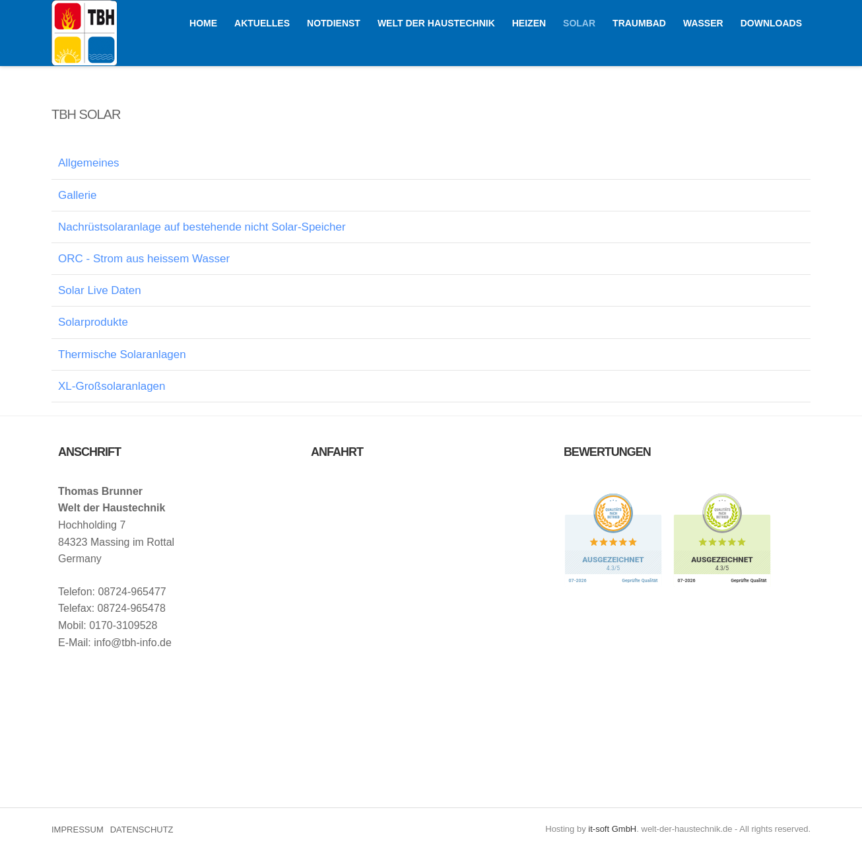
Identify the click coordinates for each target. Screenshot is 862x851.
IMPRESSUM (77, 829)
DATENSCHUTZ (142, 829)
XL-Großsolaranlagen (112, 386)
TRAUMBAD (639, 23)
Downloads (771, 23)
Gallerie (77, 195)
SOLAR (579, 23)
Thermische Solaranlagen (122, 354)
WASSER (703, 23)
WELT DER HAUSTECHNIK (436, 23)
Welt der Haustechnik (84, 32)
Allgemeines (88, 163)
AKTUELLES (262, 23)
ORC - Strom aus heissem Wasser (144, 258)
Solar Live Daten (99, 290)
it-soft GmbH (612, 829)
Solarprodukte (93, 322)
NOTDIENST (333, 23)
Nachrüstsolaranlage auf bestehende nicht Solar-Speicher (202, 227)
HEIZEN (529, 23)
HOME (203, 23)
